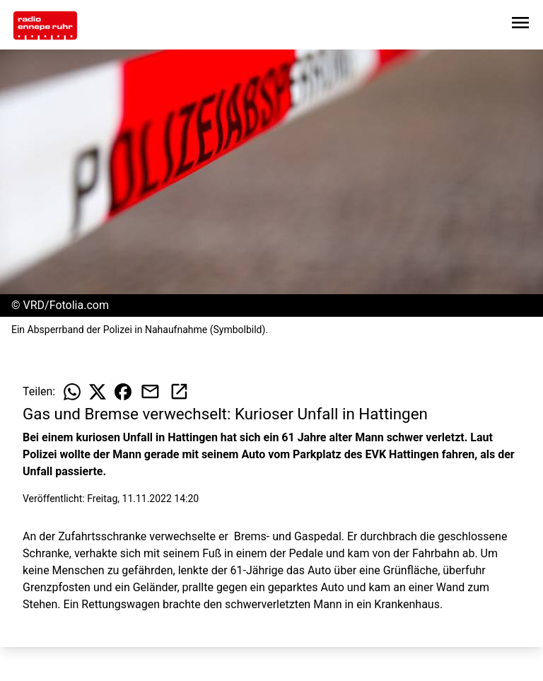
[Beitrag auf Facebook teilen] (123, 391)
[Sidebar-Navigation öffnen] (520, 25)
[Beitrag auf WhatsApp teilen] (72, 391)
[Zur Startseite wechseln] (45, 25)
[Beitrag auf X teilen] (97, 391)
